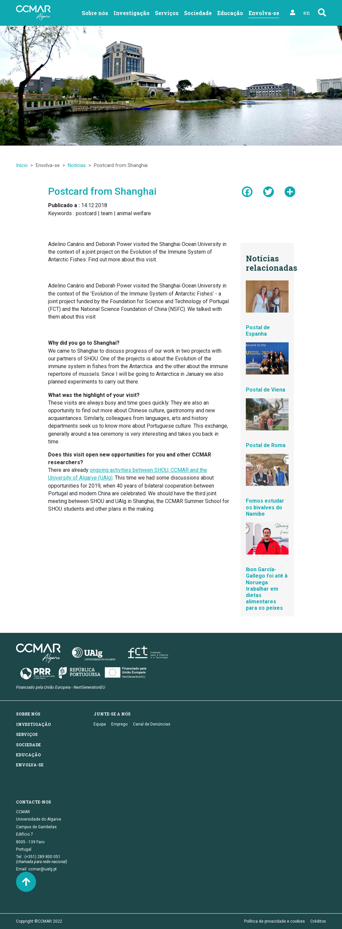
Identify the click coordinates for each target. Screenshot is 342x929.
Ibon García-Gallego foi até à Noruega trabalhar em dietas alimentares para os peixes (267, 588)
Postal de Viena (265, 390)
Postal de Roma (266, 445)
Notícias (77, 165)
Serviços (167, 13)
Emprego (119, 724)
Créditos (318, 921)
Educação (230, 13)
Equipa (100, 724)
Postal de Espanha (258, 330)
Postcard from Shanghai (102, 191)
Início (22, 165)
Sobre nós (95, 13)
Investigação (132, 13)
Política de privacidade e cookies (274, 921)
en (306, 12)
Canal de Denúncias (151, 724)
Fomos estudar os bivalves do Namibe (265, 507)
